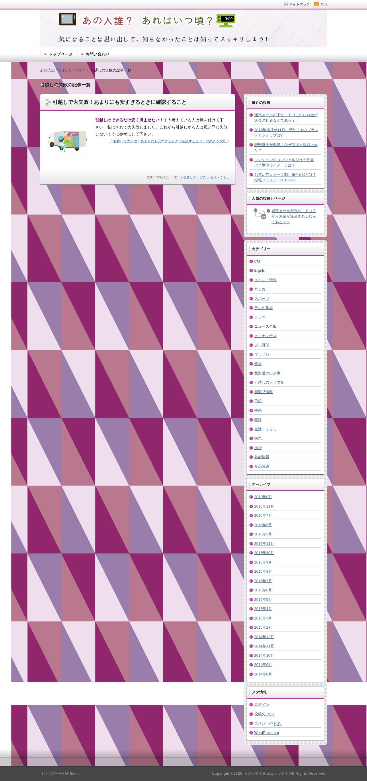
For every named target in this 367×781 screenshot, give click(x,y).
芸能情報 (261, 457)
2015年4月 (263, 609)
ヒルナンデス (265, 336)
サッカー (261, 289)
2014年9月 (263, 665)
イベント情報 (265, 280)
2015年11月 (264, 543)
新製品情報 (263, 392)
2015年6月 (263, 590)
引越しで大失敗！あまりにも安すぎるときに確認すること (119, 102)
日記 (258, 401)
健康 (258, 364)
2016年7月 (263, 515)
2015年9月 (263, 562)
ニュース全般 (265, 326)
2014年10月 (264, 655)
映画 (258, 410)
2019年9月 (263, 497)
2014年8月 (263, 674)
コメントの (268, 723)
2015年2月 (263, 627)
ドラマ (260, 317)
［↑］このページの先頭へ (60, 774)
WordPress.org (266, 733)
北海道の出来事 (267, 373)
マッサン (261, 354)
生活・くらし (219, 177)
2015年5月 (263, 599)
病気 (258, 438)
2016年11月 (264, 506)
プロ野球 (261, 345)
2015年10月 (264, 553)
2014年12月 (264, 637)
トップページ (60, 54)
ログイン (261, 704)
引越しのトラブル (195, 177)
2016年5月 (263, 525)
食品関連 (261, 466)
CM (257, 261)
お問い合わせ (97, 54)
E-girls (259, 270)
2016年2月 (263, 534)
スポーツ (261, 298)
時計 (258, 419)
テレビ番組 (263, 308)
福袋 (258, 448)
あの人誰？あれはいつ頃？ (62, 70)
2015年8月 (263, 571)
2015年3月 (263, 618)
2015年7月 (263, 581)
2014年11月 (264, 646)
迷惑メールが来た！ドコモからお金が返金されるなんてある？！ (294, 216)
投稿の (264, 714)
